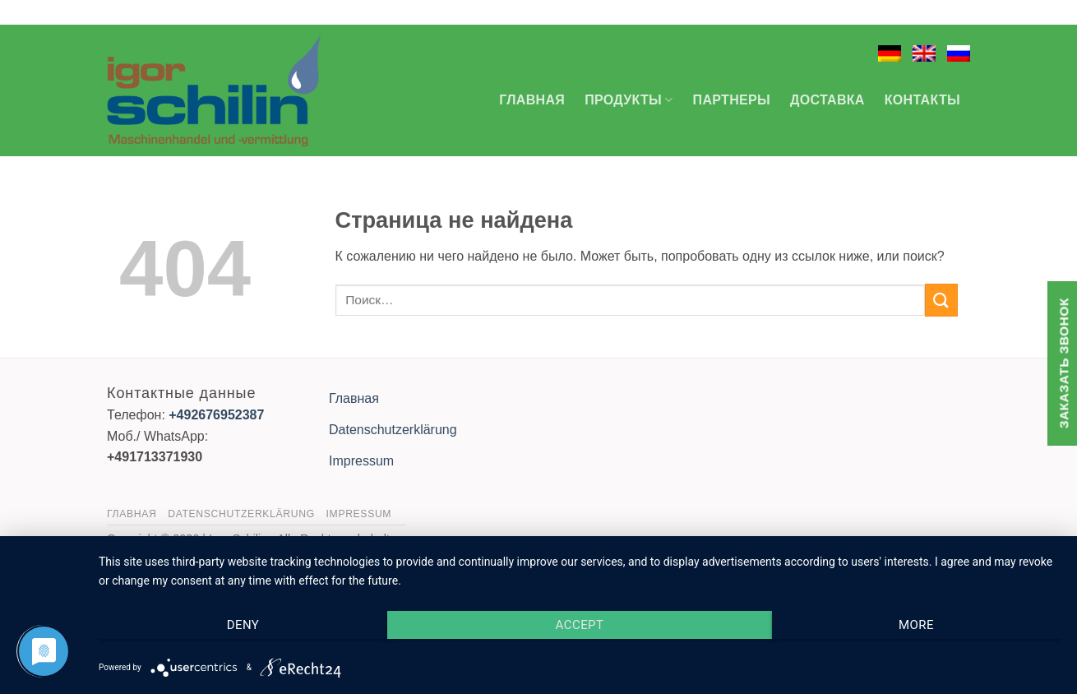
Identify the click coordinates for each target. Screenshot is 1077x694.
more (916, 625)
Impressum (361, 461)
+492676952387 (216, 415)
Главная (532, 100)
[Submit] (941, 300)
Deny (243, 625)
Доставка (827, 100)
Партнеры (731, 100)
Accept (580, 625)
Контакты (922, 100)
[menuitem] (889, 53)
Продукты (629, 100)
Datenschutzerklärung (393, 430)
